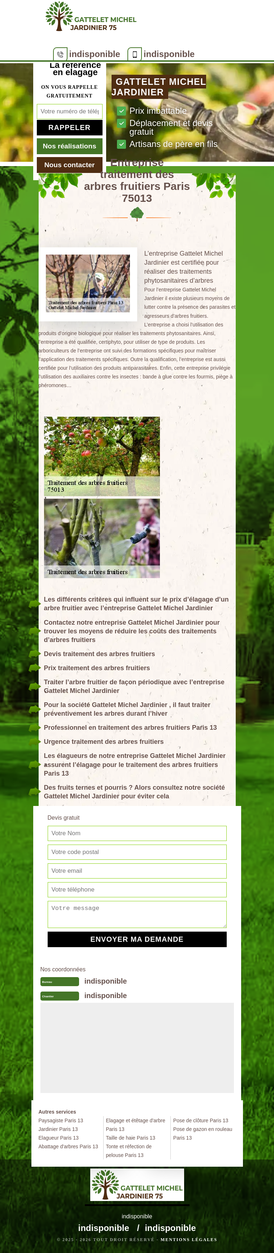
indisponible (94, 54)
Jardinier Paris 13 (58, 1129)
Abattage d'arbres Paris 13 (68, 1146)
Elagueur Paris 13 (59, 1138)
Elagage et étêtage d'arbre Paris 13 (135, 1125)
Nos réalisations (69, 146)
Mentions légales (189, 1239)
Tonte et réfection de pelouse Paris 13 (129, 1151)
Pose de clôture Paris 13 (201, 1120)
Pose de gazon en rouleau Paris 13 (202, 1133)
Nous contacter (69, 165)
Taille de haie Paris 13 (130, 1138)
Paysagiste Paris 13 (61, 1120)
